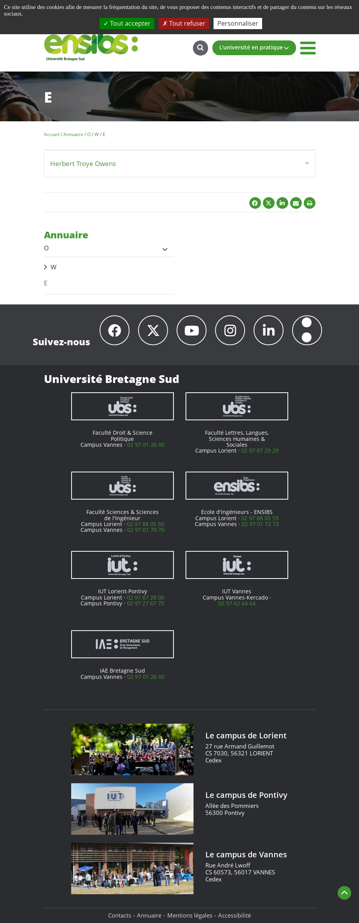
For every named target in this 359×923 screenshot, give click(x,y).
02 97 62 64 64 (237, 603)
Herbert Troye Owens (83, 163)
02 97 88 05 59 (259, 518)
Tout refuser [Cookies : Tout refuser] (184, 23)
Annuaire (149, 915)
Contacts (119, 915)
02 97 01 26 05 (146, 677)
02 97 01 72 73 (260, 524)
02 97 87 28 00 (145, 597)
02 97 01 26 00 (146, 445)
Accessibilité (234, 915)
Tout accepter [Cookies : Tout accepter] (127, 23)
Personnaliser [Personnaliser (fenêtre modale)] (237, 23)
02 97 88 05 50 (145, 524)
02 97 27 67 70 (145, 603)
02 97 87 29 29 (259, 450)
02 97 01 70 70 (146, 530)
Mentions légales (189, 915)
